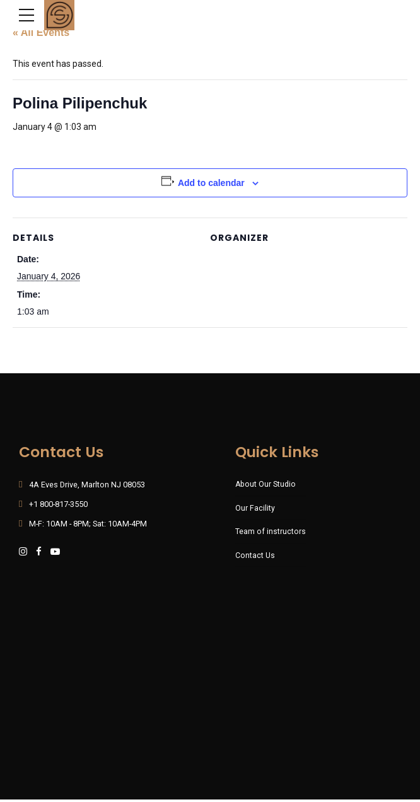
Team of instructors (270, 532)
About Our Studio (266, 484)
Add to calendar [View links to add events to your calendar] (211, 183)
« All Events (41, 33)
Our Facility (255, 508)
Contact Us (255, 556)
